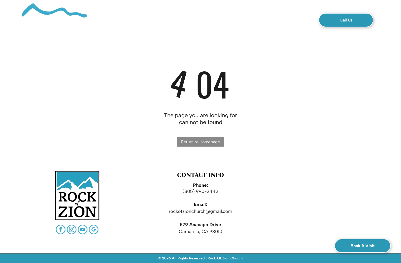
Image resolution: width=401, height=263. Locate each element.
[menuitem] (127, 22)
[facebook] (60, 230)
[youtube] (82, 230)
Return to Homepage (200, 141)
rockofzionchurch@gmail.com (200, 211)
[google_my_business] (93, 230)
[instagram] (71, 230)
